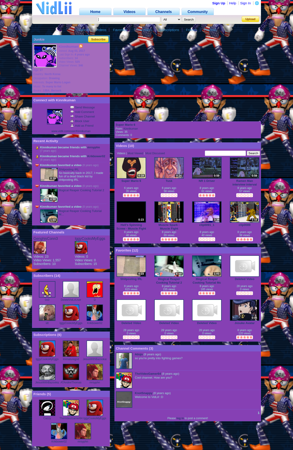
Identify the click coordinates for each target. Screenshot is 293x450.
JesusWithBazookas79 (97, 359)
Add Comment (82, 112)
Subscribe (98, 39)
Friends (191, 30)
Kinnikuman (131, 128)
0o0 (47, 299)
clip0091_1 (206, 225)
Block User (80, 121)
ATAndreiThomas (70, 382)
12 (135, 250)
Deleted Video (245, 279)
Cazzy (47, 418)
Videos (101, 30)
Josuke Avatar (245, 323)
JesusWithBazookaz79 (49, 382)
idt (47, 323)
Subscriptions (169, 30)
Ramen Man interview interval (244, 182)
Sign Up (218, 3)
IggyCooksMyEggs (90, 239)
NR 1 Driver (207, 181)
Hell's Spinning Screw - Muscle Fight (131, 226)
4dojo (139, 354)
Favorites (120, 30)
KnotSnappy (143, 393)
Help (232, 3)
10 (131, 146)
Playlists (210, 30)
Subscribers (143, 30)
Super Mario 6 (125, 124)
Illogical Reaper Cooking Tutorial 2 (81, 190)
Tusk (169, 181)
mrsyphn (93, 147)
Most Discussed (155, 153)
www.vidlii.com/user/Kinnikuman (71, 131)
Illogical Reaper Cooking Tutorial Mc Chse (207, 280)
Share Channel (82, 116)
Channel (82, 30)
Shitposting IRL (69, 169)
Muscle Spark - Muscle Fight (169, 226)
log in (180, 418)
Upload (250, 19)
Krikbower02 (96, 156)
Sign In (245, 3)
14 (57, 275)
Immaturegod (71, 359)
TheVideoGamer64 (70, 418)
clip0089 (244, 225)
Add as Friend (82, 125)
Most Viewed (135, 153)
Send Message (82, 107)
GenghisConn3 (45, 239)
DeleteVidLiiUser (71, 299)
